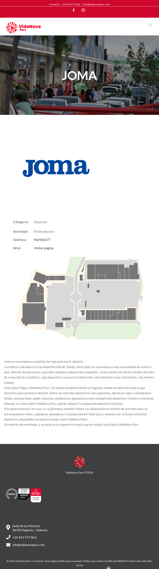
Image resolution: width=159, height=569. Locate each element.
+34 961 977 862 (70, 4)
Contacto (38, 561)
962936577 (42, 240)
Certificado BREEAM (116, 561)
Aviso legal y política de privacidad (63, 561)
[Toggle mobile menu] (150, 25)
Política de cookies (93, 561)
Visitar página (43, 248)
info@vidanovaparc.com (96, 4)
